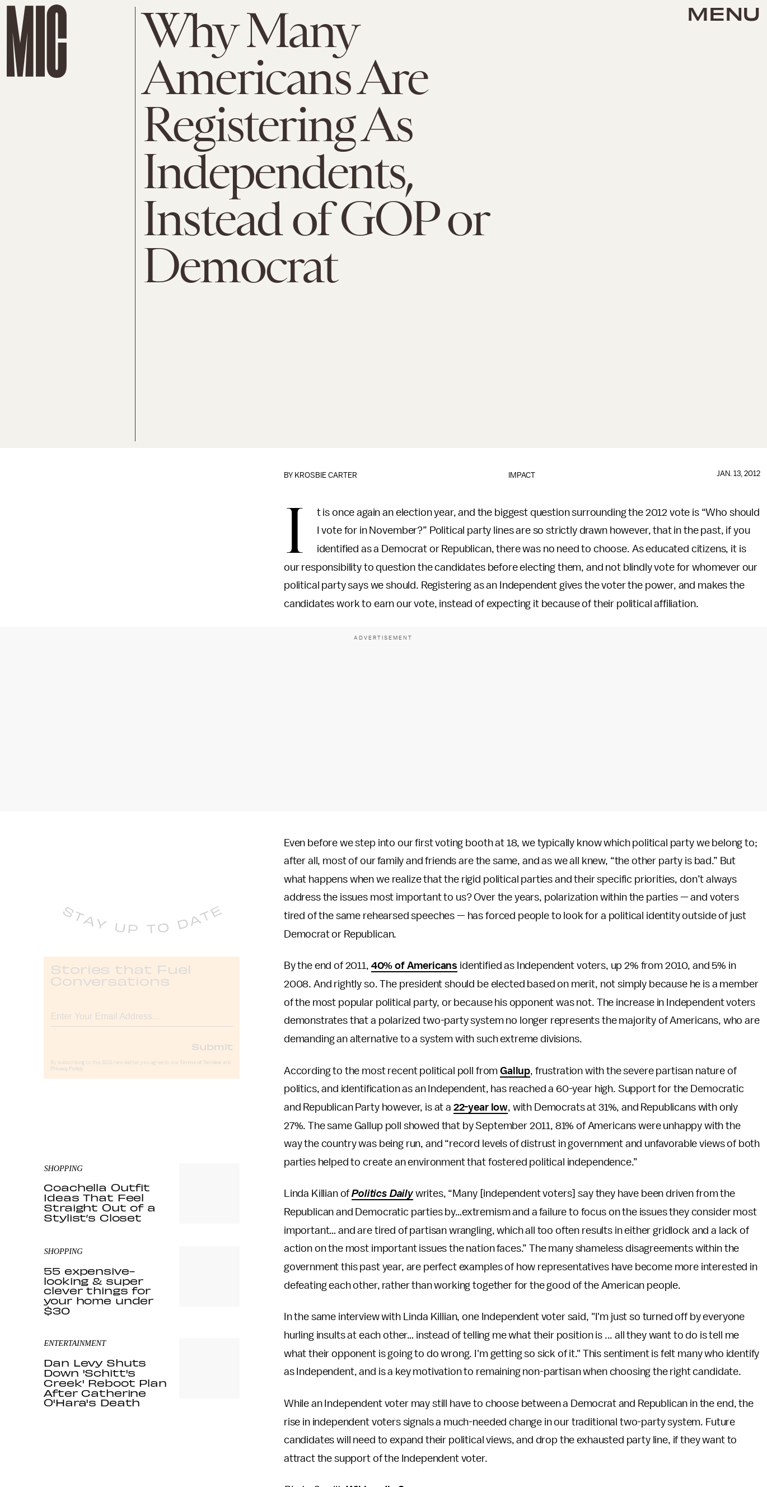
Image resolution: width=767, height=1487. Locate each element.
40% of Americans (414, 965)
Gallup (515, 1070)
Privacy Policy (66, 1078)
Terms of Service (200, 1072)
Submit (212, 1055)
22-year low (480, 1107)
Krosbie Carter (325, 475)
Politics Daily (382, 1193)
